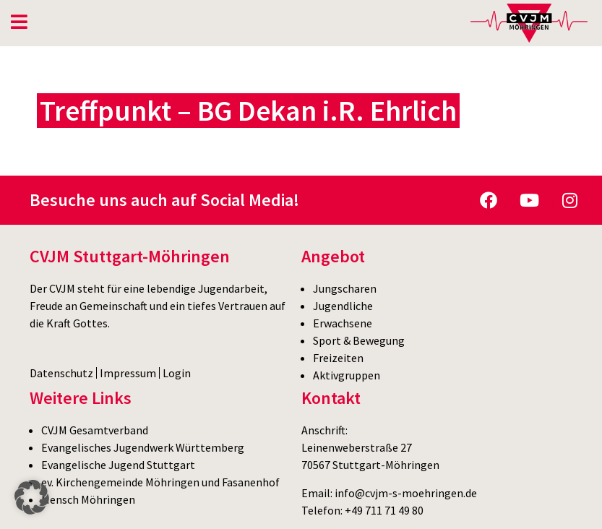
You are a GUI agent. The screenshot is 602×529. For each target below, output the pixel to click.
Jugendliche (343, 305)
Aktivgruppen (346, 375)
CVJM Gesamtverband (94, 430)
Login (177, 373)
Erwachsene (342, 323)
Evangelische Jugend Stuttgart (118, 464)
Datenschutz (61, 373)
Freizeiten (338, 357)
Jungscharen (345, 288)
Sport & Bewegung (359, 340)
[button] (32, 497)
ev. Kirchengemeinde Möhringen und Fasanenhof (160, 482)
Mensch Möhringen (88, 499)
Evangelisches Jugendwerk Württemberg (142, 447)
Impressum (128, 373)
